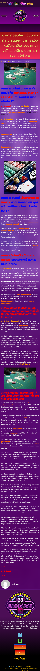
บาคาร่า (3, 567)
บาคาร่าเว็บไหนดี (6, 571)
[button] (20, 27)
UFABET (3, 575)
